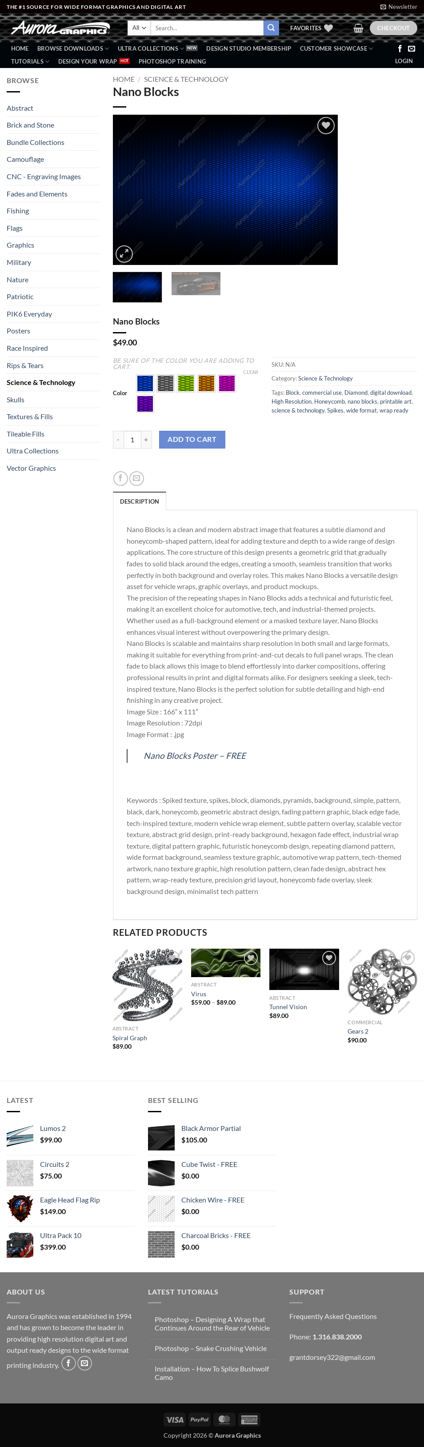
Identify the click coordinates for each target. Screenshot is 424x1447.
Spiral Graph (129, 1038)
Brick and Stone (30, 124)
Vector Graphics (31, 468)
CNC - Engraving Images (44, 176)
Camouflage (25, 159)
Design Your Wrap (87, 61)
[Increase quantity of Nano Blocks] (146, 440)
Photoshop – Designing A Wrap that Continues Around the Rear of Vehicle (212, 1323)
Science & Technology (41, 382)
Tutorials (30, 61)
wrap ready (394, 410)
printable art (396, 401)
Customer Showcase (336, 48)
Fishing (18, 210)
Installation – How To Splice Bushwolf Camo (212, 1372)
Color (120, 393)
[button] (398, 6)
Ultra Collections (151, 48)
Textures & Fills (30, 416)
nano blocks (362, 401)
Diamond (356, 392)
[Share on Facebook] (120, 478)
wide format (361, 410)
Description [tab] (140, 501)
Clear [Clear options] (250, 372)
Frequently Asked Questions (333, 1316)
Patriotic (20, 296)
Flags (15, 228)
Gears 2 (358, 1031)
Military (19, 262)
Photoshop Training (172, 61)
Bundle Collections (35, 142)
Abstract (20, 108)
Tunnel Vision (288, 1006)
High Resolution (292, 401)
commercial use (322, 392)
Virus (198, 994)
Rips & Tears (25, 365)
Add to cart (192, 439)
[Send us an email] (411, 49)
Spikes (335, 410)
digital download (391, 392)
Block (293, 392)
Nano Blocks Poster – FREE (195, 755)
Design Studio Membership (248, 48)
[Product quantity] (132, 440)
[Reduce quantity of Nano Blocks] (118, 440)
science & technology (298, 410)
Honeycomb (329, 401)
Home (20, 48)
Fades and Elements (37, 193)
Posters (18, 330)
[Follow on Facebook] (400, 49)
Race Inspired (27, 348)
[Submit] (271, 28)
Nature (17, 279)
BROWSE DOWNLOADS (73, 48)
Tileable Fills (25, 433)
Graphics (20, 244)
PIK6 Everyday (29, 313)
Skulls (15, 399)
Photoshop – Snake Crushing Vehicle (211, 1348)
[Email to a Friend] (136, 478)
